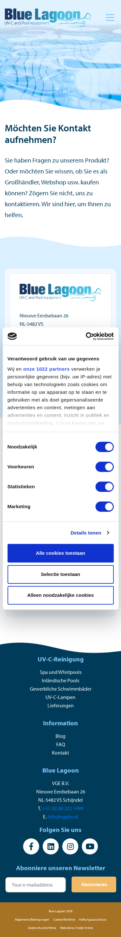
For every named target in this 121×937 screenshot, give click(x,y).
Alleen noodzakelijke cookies (60, 595)
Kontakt (60, 752)
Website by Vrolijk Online (76, 928)
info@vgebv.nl (63, 816)
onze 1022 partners (46, 369)
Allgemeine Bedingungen (32, 919)
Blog (60, 736)
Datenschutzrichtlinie (42, 928)
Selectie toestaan (60, 574)
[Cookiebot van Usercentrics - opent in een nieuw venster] (86, 336)
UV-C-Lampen (60, 697)
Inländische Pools (60, 680)
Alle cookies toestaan (60, 553)
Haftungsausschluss (92, 919)
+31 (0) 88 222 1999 (62, 808)
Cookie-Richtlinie (64, 919)
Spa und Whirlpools (61, 672)
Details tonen (86, 532)
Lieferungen (61, 705)
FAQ (60, 744)
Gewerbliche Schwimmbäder (60, 688)
